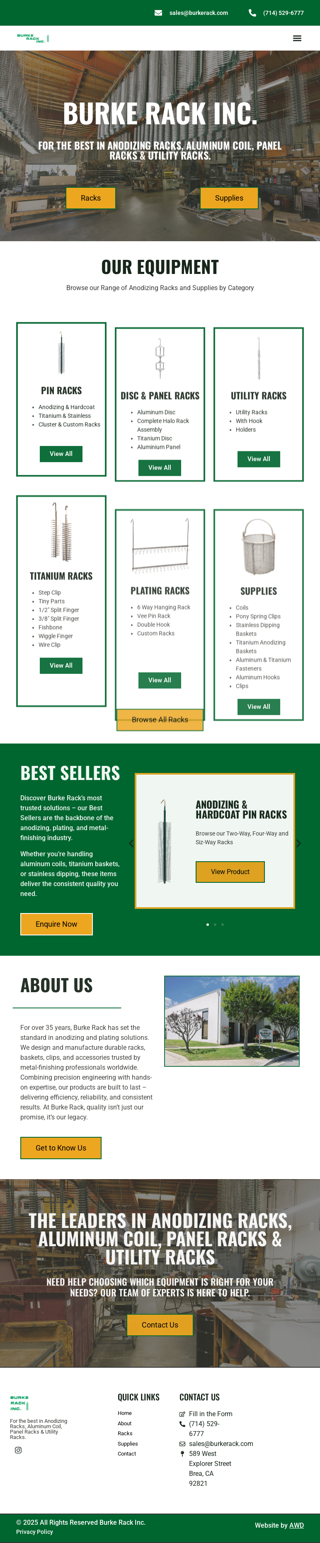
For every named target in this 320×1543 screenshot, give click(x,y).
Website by (279, 1525)
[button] (297, 38)
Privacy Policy (34, 1531)
